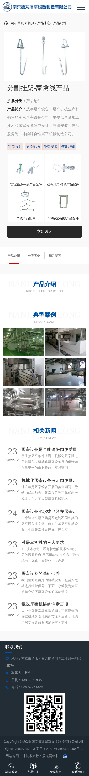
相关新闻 (55, 255)
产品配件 (59, 23)
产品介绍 (14, 255)
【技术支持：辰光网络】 (40, 756)
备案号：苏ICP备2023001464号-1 (58, 749)
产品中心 (44, 23)
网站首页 (17, 23)
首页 (31, 23)
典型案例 (34, 255)
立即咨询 (44, 231)
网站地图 (12, 756)
